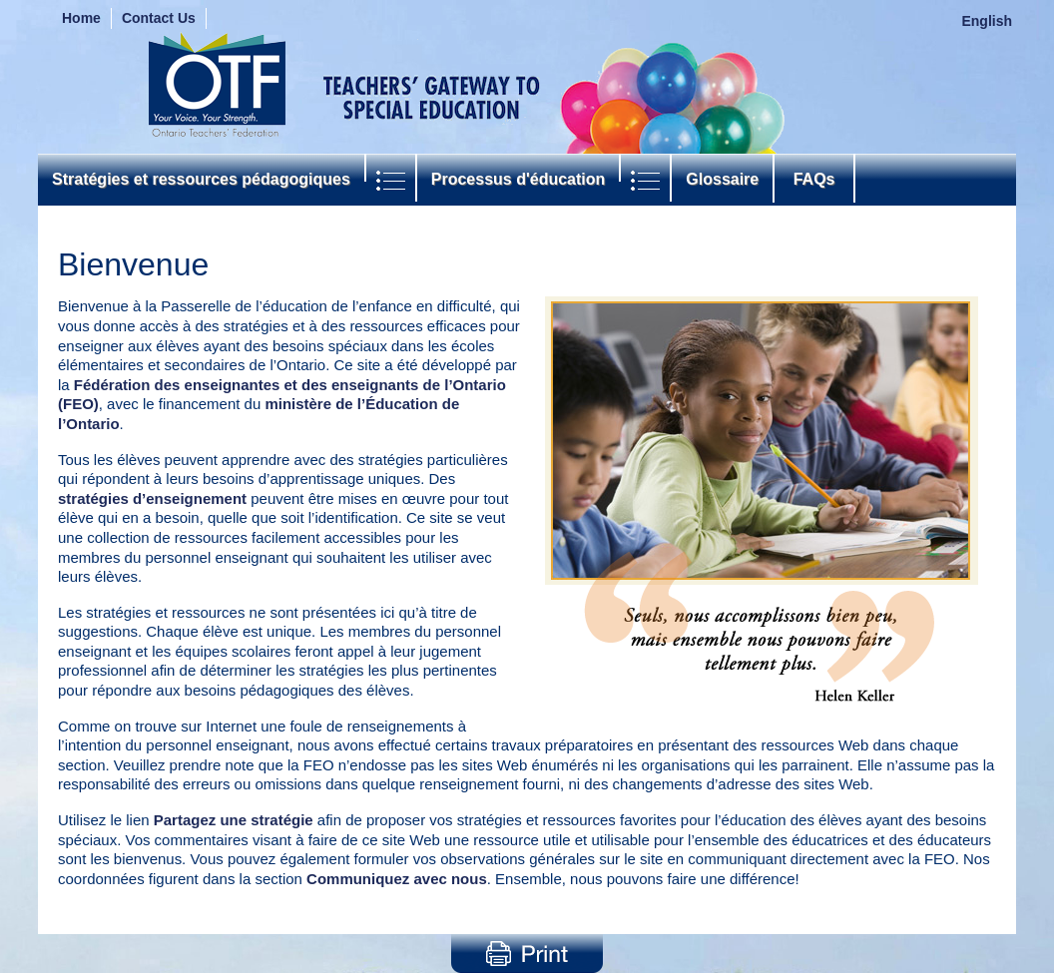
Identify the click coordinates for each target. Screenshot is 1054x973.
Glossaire (722, 179)
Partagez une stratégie (233, 819)
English (986, 21)
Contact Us (159, 18)
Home (81, 18)
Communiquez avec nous (396, 878)
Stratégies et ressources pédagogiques (201, 179)
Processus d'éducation (518, 179)
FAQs (814, 179)
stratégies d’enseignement (152, 498)
